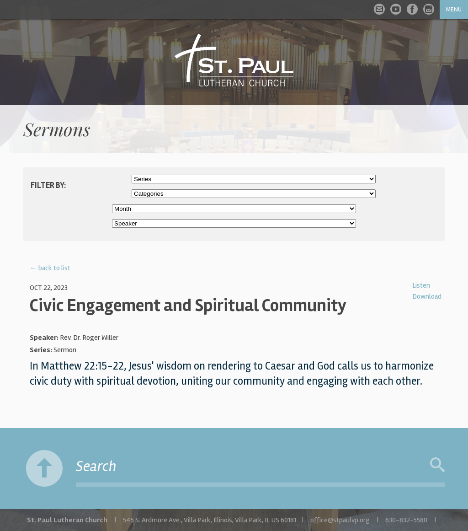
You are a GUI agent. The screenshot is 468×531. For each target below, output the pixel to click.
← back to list (50, 268)
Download (426, 296)
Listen (421, 285)
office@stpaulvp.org (340, 520)
